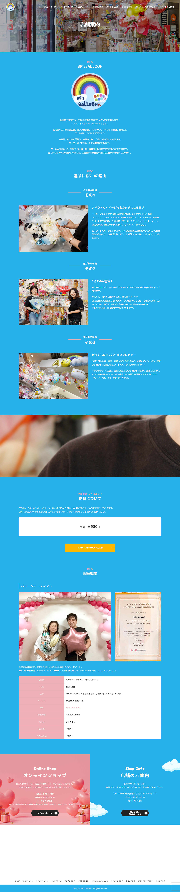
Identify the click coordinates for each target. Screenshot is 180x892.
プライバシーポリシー (145, 881)
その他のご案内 (97, 7)
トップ (17, 881)
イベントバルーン (66, 7)
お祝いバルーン (50, 7)
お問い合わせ (130, 881)
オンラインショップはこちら (90, 547)
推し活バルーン (82, 7)
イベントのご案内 (167, 7)
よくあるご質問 (112, 7)
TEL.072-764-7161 (45, 793)
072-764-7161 (73, 707)
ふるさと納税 (127, 7)
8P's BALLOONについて (146, 7)
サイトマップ (160, 881)
